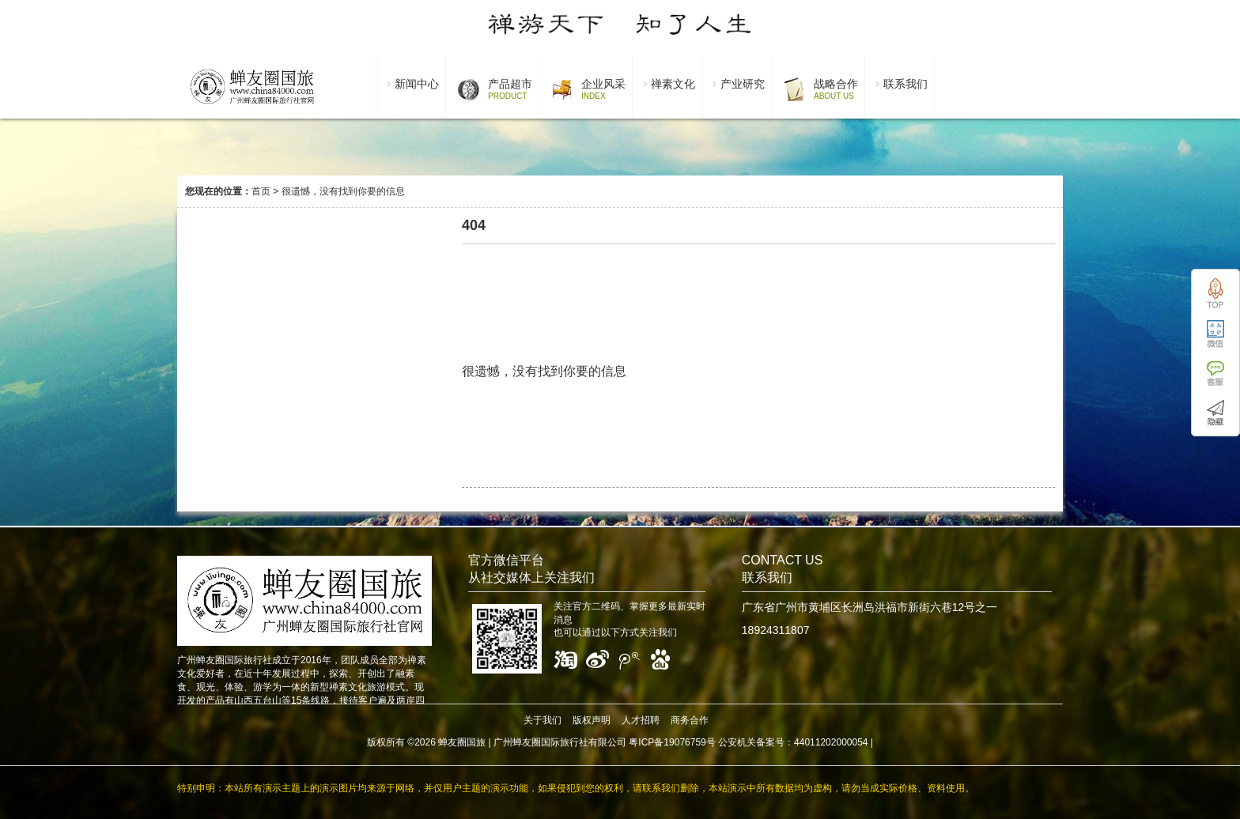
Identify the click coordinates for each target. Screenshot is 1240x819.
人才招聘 (641, 720)
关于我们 (542, 720)
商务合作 (690, 720)
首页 (260, 191)
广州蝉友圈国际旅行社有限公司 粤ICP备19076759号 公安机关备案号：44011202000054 (680, 742)
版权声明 (592, 720)
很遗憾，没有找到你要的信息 (343, 191)
